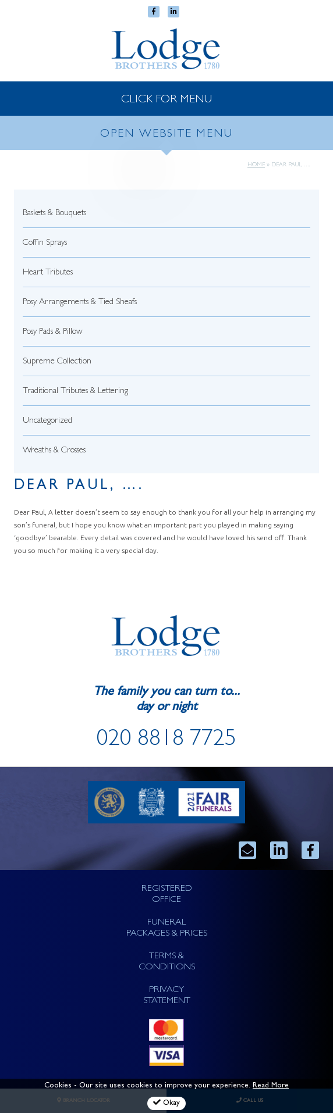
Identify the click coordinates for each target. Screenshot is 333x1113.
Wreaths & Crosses (54, 451)
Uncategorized (47, 421)
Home (256, 165)
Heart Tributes (48, 273)
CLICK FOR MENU (166, 100)
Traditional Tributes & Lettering (75, 391)
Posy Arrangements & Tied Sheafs (80, 302)
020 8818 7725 (166, 740)
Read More (271, 1086)
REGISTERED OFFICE (166, 894)
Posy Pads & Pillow (53, 332)
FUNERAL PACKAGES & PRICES (166, 928)
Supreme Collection (57, 362)
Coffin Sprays (45, 243)
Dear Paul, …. (79, 486)
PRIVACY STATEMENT (166, 996)
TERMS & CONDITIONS (167, 962)
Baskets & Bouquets (54, 213)
